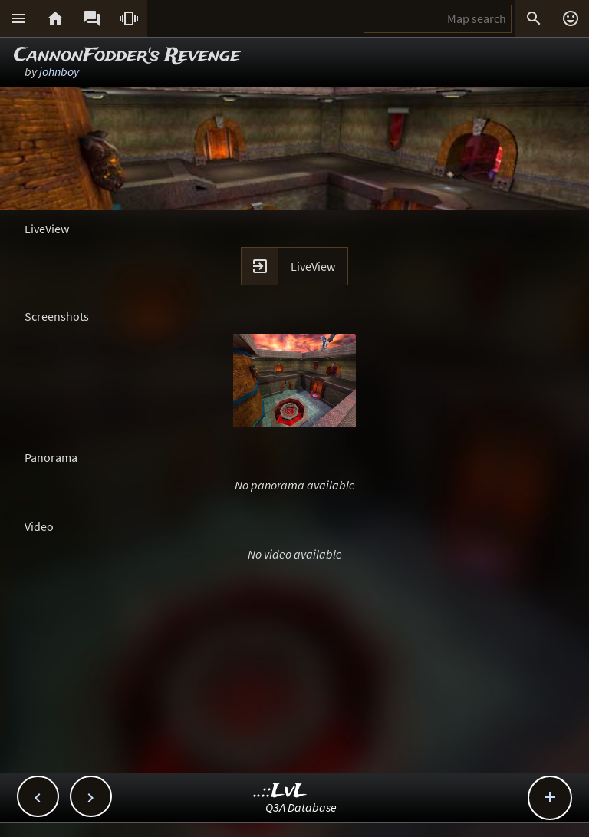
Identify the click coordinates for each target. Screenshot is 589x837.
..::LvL (280, 791)
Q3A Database (301, 807)
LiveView (313, 266)
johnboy (59, 71)
